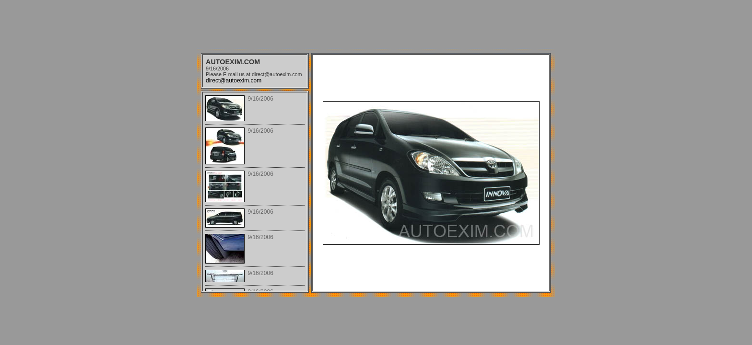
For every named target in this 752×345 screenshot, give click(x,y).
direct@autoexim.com (233, 80)
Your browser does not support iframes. (255, 191)
